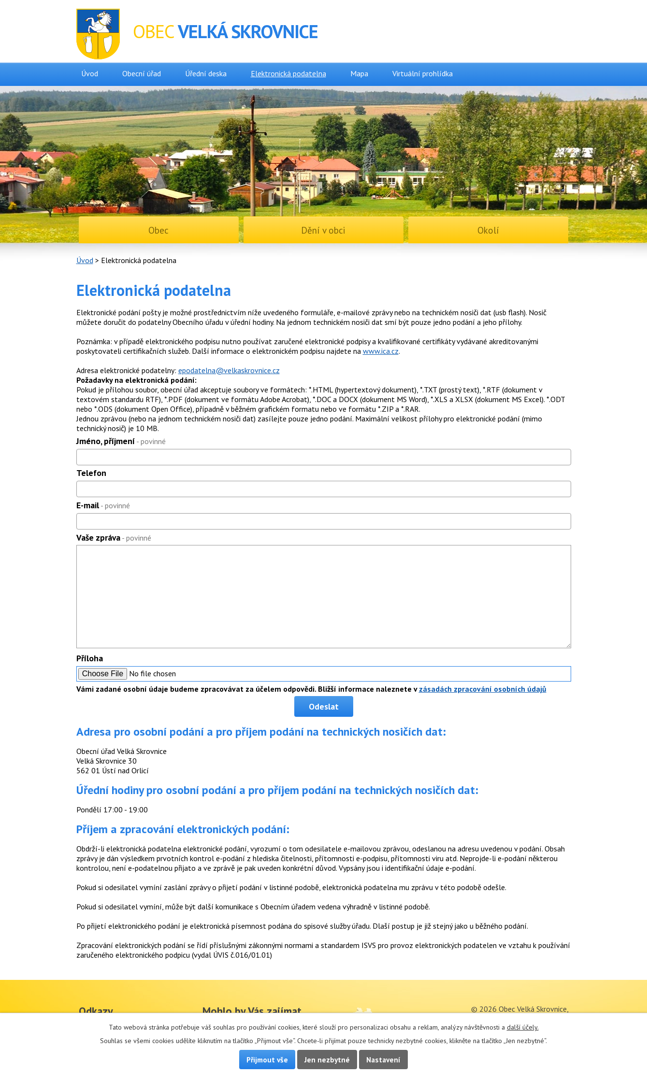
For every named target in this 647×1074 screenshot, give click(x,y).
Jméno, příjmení (121, 440)
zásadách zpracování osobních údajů (482, 689)
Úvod (89, 73)
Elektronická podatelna (288, 73)
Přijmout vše (267, 1059)
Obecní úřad (141, 73)
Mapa (359, 73)
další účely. (523, 1027)
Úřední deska (206, 73)
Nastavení (383, 1059)
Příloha (89, 658)
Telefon (91, 472)
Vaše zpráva (113, 537)
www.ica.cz (381, 351)
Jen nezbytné (327, 1059)
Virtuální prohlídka (422, 73)
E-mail (103, 505)
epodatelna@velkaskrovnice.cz (229, 370)
